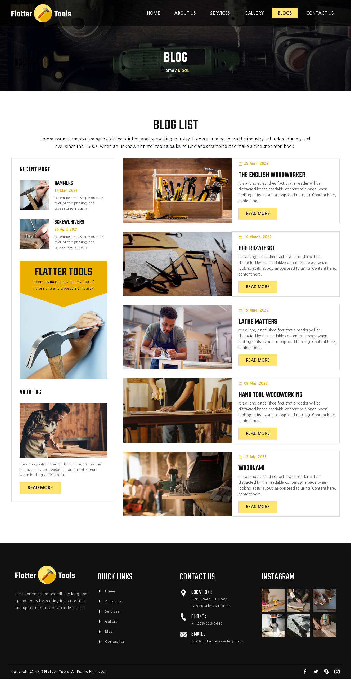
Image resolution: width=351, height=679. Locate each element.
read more (40, 488)
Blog (105, 631)
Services (108, 611)
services (220, 13)
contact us (320, 13)
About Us (109, 601)
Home (153, 13)
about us (185, 13)
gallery (254, 13)
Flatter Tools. (57, 672)
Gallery (107, 621)
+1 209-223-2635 (207, 623)
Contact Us (111, 642)
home (168, 70)
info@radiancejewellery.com (216, 641)
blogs (285, 13)
